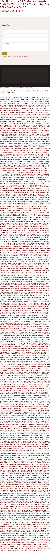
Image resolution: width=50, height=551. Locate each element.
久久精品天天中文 (19, 482)
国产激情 (33, 97)
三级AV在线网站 (15, 252)
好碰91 (31, 319)
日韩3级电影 (35, 196)
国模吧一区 (40, 295)
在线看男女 (31, 426)
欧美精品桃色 (9, 181)
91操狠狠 (46, 397)
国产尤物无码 (16, 486)
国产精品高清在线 (12, 343)
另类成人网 (41, 326)
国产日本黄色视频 (20, 504)
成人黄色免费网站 (21, 239)
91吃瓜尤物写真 (4, 379)
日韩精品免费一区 (36, 285)
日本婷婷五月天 (21, 137)
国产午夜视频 (43, 386)
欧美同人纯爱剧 (43, 473)
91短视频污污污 (38, 315)
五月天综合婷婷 (44, 110)
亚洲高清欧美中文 (15, 335)
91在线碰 (17, 166)
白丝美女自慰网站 (10, 530)
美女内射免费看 (21, 464)
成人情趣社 (38, 413)
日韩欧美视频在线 (16, 515)
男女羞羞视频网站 (20, 266)
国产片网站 (27, 214)
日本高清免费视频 (7, 426)
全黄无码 (17, 423)
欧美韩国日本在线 (26, 192)
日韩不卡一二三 (31, 217)
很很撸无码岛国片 (26, 228)
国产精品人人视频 (29, 310)
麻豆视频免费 (22, 112)
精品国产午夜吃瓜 (26, 375)
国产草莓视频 (23, 252)
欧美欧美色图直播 (6, 533)
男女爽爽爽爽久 (38, 241)
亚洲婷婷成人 (7, 504)
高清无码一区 (36, 141)
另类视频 (36, 299)
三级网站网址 (38, 123)
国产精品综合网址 (40, 125)
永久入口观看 (28, 208)
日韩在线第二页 (42, 324)
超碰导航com (42, 156)
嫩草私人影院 (21, 157)
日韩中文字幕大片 (16, 408)
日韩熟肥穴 (37, 502)
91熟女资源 (47, 493)
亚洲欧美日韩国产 (10, 364)
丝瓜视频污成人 (44, 357)
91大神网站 (2, 341)
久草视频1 (31, 99)
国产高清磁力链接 (36, 261)
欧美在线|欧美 (15, 112)
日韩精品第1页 (38, 265)
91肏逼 (36, 495)
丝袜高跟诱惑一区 (6, 136)
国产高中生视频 (11, 203)
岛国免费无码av (42, 375)
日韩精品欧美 (41, 103)
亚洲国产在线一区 (45, 379)
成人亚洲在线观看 (11, 170)
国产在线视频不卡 (44, 143)
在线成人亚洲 (12, 208)
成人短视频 (11, 423)
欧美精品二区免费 (26, 517)
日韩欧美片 (19, 435)
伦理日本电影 (9, 205)
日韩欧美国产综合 (21, 430)
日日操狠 (33, 292)
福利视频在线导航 (30, 177)
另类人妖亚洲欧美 (10, 270)
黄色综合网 (24, 217)
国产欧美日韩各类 (12, 399)
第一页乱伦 (45, 390)
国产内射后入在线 (36, 379)
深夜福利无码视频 (34, 388)
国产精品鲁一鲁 (5, 459)
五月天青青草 (9, 143)
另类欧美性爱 (37, 426)
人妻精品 (44, 97)
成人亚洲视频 (40, 216)
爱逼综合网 (41, 99)
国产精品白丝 (31, 101)
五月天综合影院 (9, 359)
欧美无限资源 (21, 328)
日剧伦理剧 (34, 323)
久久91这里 (21, 346)
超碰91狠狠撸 (45, 332)
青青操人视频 (26, 190)
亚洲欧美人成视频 (14, 141)
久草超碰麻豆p (14, 214)
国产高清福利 (16, 185)
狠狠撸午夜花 (41, 130)
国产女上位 (23, 393)
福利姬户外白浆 (31, 421)
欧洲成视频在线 (25, 368)
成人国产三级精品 (24, 99)
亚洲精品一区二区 (9, 192)
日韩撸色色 (32, 234)
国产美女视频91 (15, 123)
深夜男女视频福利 (24, 497)
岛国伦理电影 (10, 315)
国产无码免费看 (31, 452)
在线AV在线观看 (30, 281)
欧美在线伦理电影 (30, 484)
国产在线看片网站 (7, 255)
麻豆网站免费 (36, 528)
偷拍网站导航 (12, 156)
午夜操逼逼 (11, 257)
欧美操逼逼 (14, 294)
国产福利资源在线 (33, 508)
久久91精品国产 (10, 517)
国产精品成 (38, 479)
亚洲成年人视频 (17, 243)
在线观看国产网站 (46, 363)
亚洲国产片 (37, 439)
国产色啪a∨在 (43, 177)
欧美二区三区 (9, 150)
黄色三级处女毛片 (23, 535)
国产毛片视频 (34, 482)
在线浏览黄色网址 (42, 127)
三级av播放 (36, 206)
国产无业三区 (43, 168)
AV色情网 (4, 513)
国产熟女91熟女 (6, 430)
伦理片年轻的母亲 (33, 383)
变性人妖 (5, 297)
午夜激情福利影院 (11, 361)
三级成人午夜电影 (23, 101)
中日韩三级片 (28, 152)
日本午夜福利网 (40, 450)
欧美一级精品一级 (44, 107)
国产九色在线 (22, 306)
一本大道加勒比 (8, 216)
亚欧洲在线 (23, 550)
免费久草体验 (29, 459)
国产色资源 (14, 377)
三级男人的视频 (25, 495)
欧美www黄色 (20, 297)
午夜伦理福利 (21, 453)
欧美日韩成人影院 (40, 463)
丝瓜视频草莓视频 (14, 535)
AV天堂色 (32, 390)
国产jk (34, 459)
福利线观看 (37, 252)
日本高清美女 (27, 127)
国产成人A (45, 190)
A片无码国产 (33, 374)
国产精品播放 (32, 406)
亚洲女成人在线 (45, 157)
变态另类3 (2, 364)
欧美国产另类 (36, 486)
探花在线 (37, 250)
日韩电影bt (43, 308)
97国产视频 (30, 332)
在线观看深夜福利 (27, 443)
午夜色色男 (35, 185)
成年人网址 (34, 216)
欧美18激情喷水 (37, 466)
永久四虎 (32, 223)
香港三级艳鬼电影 (7, 294)
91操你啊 (36, 99)
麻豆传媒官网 (3, 103)
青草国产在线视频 (35, 530)
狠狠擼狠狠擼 (23, 166)
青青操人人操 (28, 522)
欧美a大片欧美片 (22, 479)
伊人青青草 (25, 301)
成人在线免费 (6, 141)
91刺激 (16, 479)
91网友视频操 (36, 308)
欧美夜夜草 (8, 481)
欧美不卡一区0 (43, 317)
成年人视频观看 (33, 304)
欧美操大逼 (6, 339)
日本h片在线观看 (20, 314)
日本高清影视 (38, 235)
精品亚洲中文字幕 (17, 304)
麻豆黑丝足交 (32, 181)
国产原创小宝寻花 (17, 201)
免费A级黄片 (26, 257)
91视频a (6, 290)
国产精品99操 (31, 123)
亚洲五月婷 (29, 510)
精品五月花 (2, 348)
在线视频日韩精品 (24, 279)
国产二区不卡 (18, 441)
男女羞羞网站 (7, 332)
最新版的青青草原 (18, 292)
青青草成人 (40, 482)
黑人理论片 (24, 303)
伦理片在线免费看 (26, 274)
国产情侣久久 (35, 199)
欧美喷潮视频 (23, 423)
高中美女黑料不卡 (14, 459)
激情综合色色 (46, 272)
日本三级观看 (43, 486)
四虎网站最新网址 (13, 506)
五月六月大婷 (11, 477)
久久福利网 (27, 384)
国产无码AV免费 (32, 139)
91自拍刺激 (9, 201)
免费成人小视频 (37, 174)
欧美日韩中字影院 (18, 317)
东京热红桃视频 (27, 159)
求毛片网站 (3, 381)
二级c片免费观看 (25, 210)
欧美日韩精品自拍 (7, 281)
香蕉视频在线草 (45, 377)
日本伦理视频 (18, 337)
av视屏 (16, 197)
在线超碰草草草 (38, 328)
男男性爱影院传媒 (26, 337)
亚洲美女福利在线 (32, 392)
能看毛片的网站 (25, 413)
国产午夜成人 (26, 130)
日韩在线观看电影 (39, 424)
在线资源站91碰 (35, 221)
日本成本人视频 (15, 497)
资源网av (11, 413)
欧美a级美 (23, 134)
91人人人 (36, 294)
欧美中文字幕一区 (43, 194)
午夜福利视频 (37, 550)
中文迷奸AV (13, 239)
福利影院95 (33, 384)
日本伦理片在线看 (9, 117)
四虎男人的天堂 (41, 121)
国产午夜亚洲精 (29, 377)
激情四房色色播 (7, 453)
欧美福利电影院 (33, 172)
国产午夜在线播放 (32, 366)
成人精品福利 (6, 199)
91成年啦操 (13, 221)
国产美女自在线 (15, 255)
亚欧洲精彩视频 (23, 128)
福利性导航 (47, 450)
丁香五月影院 (43, 528)
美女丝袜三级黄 (9, 148)
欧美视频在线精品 (9, 285)
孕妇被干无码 (6, 410)
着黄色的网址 (41, 228)
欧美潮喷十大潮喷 (16, 165)
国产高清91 (46, 154)
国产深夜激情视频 (16, 324)
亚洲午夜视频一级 (42, 455)
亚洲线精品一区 (30, 370)
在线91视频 (24, 354)
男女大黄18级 (40, 257)
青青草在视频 (17, 395)
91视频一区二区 (18, 257)
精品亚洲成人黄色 (30, 468)
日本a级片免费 (39, 161)
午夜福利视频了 (4, 363)
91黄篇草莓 (28, 492)
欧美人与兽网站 (46, 123)
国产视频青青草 (46, 148)
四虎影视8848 (12, 473)
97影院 (36, 310)
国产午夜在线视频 (18, 448)
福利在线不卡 (10, 495)
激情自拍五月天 (43, 219)
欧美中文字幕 (39, 145)
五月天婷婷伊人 (40, 493)
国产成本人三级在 (26, 475)
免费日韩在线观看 (11, 334)
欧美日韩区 (40, 492)
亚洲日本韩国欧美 (29, 461)
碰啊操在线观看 (10, 368)
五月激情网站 (19, 130)
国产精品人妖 (34, 205)
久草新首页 (8, 324)
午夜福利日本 (23, 532)
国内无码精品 (22, 248)
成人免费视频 (43, 443)
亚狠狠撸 (30, 301)
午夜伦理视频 (16, 499)
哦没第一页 (11, 261)
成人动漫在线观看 (17, 488)
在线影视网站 (5, 415)
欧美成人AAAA (22, 459)
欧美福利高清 (36, 437)
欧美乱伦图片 (37, 352)
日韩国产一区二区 (24, 463)
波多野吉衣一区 (38, 279)
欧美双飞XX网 (3, 375)
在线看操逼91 (9, 246)
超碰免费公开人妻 (16, 223)
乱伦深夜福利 (17, 368)
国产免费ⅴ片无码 (19, 299)
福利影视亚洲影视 (37, 510)
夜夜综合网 (41, 412)
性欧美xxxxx (42, 299)
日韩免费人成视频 (30, 154)
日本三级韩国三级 (19, 203)
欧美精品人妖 (37, 433)
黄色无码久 (35, 103)
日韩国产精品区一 (35, 297)
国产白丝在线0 (40, 497)
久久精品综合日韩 (29, 294)
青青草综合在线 (38, 544)
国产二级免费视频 (8, 419)
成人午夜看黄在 (43, 214)
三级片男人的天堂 (11, 326)
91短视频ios (42, 141)
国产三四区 (8, 348)
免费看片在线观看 (29, 344)
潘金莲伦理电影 (8, 248)
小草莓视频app (8, 390)
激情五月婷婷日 (40, 108)
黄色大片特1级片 (36, 237)
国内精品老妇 (25, 286)
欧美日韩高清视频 (6, 468)
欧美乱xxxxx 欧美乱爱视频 (6, 383)
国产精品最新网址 (17, 217)
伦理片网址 (12, 125)
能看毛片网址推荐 (23, 410)
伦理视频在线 (24, 513)
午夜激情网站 (28, 379)
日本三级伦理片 (44, 266)
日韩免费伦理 (23, 341)
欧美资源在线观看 (8, 508)
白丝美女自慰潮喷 (46, 403)
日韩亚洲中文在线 (20, 103)
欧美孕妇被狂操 (34, 501)
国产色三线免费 (34, 321)
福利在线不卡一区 (10, 475)
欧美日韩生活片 (7, 510)
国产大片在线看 (33, 257)
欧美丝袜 (8, 239)
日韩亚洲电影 (13, 492)
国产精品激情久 (25, 388)
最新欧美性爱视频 (12, 152)
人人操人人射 (8, 119)
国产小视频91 (32, 136)
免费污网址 (41, 137)
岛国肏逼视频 (8, 310)
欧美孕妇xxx (7, 221)
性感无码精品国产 (7, 230)
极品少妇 (5, 166)
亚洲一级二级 (10, 395)
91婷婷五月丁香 (31, 201)
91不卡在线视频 (41, 521)
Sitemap (39, 80)
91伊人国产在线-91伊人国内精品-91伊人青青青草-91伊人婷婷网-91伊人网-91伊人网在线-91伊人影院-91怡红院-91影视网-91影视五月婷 (24, 4)
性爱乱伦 (18, 170)
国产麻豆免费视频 (31, 183)
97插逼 (7, 388)
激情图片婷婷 (18, 235)
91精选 (28, 354)
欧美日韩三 (38, 524)
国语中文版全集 (39, 181)
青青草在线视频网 (45, 281)
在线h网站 (23, 541)
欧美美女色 (43, 352)
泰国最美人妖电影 (12, 355)
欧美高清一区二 (33, 533)
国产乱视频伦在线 (10, 421)
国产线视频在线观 (8, 217)
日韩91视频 (17, 315)
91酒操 (12, 493)
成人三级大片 (7, 163)
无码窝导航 (3, 368)
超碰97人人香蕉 (32, 290)
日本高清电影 (16, 444)
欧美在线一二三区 (42, 246)
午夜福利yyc (30, 110)
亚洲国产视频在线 (41, 323)
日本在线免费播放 (33, 295)
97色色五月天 (40, 366)
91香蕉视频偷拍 (37, 377)
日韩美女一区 (33, 119)
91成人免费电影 (13, 466)
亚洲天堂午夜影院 (18, 285)
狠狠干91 (21, 548)
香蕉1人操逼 (42, 541)
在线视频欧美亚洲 (31, 145)
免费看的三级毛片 (45, 346)
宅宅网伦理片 (36, 150)
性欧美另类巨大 (44, 401)
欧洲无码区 (35, 152)
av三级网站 (42, 221)
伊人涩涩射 (39, 190)
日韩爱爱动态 (12, 435)
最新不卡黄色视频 (33, 397)
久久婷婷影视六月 (45, 201)
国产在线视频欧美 (13, 446)
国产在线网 (40, 304)
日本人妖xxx (33, 450)
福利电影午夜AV (36, 359)
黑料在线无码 (26, 501)
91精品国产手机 (4, 107)
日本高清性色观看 (9, 292)
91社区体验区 (8, 532)
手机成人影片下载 (40, 290)
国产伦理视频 (5, 261)
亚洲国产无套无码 (26, 323)
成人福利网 (42, 275)
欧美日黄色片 (29, 141)
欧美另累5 (6, 423)
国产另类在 (28, 261)
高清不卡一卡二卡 (28, 146)
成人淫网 (7, 301)
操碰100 (31, 324)
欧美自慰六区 (20, 107)
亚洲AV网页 (42, 239)
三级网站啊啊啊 (11, 299)
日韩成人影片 (35, 156)
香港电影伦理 (30, 544)
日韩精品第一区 (17, 374)
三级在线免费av (4, 274)
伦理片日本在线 (17, 544)
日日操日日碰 (13, 259)
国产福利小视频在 (17, 323)
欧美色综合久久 (29, 446)
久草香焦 (35, 364)
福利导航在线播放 (11, 179)
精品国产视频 (11, 121)
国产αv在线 (39, 136)
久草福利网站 (28, 116)
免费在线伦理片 (25, 125)
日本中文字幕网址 (13, 415)
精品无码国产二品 (27, 357)
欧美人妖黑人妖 (23, 433)
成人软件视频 (3, 361)
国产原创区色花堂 (20, 379)
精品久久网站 (42, 185)
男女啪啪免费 (25, 412)
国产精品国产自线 (34, 194)
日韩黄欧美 (16, 110)
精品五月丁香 (41, 508)
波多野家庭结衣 (44, 468)
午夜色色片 (20, 139)
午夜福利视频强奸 (39, 188)
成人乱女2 (8, 392)
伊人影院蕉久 (3, 101)
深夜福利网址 (12, 97)
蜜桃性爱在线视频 (34, 117)
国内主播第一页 (26, 194)
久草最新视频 (38, 539)
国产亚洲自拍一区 (9, 99)
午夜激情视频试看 (7, 112)
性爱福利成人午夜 (7, 490)
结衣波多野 (31, 206)
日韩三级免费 (36, 401)
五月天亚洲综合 (34, 246)
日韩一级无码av (27, 237)
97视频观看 (45, 263)
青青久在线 (15, 419)
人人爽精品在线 (7, 522)
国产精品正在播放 (7, 277)
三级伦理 (37, 177)
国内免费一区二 (12, 379)
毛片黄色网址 (29, 196)
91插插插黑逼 (25, 490)
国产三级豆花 (5, 542)
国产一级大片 (24, 283)
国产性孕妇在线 (45, 448)
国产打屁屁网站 (37, 355)
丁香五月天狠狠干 (15, 332)
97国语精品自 (11, 159)
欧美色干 (30, 515)
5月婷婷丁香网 (26, 275)
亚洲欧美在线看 (30, 399)
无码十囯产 (36, 146)
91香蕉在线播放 (27, 132)
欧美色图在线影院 (6, 335)
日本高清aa (15, 248)
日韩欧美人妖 (25, 304)
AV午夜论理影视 (38, 332)
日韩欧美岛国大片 (31, 161)
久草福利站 (2, 283)
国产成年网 (45, 539)
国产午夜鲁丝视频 (18, 501)
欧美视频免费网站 (19, 121)
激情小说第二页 (42, 199)
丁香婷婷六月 (9, 406)
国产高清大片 (5, 139)
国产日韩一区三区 (11, 266)
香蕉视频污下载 (23, 161)
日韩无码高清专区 (27, 403)
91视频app (24, 235)
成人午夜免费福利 (35, 226)
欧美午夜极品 (8, 497)
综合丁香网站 (45, 341)
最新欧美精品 (3, 130)
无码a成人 (7, 265)
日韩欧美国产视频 (13, 404)
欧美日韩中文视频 (34, 326)
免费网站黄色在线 (8, 544)
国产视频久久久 (40, 499)
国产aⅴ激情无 (29, 105)
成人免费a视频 (18, 172)
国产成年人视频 (36, 393)
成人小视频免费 (13, 461)
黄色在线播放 (43, 502)
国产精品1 (36, 112)
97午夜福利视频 (5, 259)
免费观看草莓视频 (6, 344)
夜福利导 (36, 137)
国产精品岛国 (44, 232)
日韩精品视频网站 (35, 225)
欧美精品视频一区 (26, 143)
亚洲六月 (12, 479)
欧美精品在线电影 (20, 437)
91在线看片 (3, 150)
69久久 (9, 290)
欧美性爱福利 (8, 452)
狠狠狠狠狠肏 (10, 513)
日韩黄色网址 (47, 366)
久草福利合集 (34, 526)
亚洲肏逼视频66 (25, 165)
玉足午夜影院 (34, 228)
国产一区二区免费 (24, 255)
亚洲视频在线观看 (31, 524)
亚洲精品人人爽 (36, 306)
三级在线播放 (40, 459)
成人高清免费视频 (19, 344)
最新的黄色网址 (5, 190)
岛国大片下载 (15, 370)
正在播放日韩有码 (44, 361)
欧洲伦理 (9, 306)
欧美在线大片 (45, 510)
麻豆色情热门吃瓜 (42, 441)
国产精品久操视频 (16, 457)
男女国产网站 (42, 112)
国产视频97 (9, 424)
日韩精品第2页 (6, 384)
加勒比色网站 (29, 430)
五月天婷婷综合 (22, 197)
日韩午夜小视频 (23, 163)
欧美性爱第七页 (24, 508)
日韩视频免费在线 (6, 188)
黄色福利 (23, 152)
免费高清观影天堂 (44, 206)
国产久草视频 (15, 522)
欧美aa (46, 166)
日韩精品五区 (10, 375)
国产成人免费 (8, 528)
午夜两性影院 (20, 455)
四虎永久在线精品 (23, 290)
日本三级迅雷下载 (30, 248)
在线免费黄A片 (35, 443)
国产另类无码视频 (15, 136)
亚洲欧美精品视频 (13, 464)
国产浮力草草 (24, 515)
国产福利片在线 (23, 110)
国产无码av (8, 145)
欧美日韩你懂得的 (29, 266)
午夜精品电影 (43, 301)
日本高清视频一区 (11, 103)
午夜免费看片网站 (10, 482)
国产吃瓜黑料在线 (36, 208)
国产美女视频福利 (42, 152)
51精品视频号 (18, 206)
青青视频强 (21, 522)
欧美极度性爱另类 (4, 435)
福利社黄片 (24, 421)
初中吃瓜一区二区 (25, 119)
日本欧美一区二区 (27, 448)
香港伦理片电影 (15, 510)
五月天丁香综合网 (25, 319)
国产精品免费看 (11, 172)
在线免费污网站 (9, 194)
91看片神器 (9, 232)
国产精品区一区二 (39, 154)
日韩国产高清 (21, 214)
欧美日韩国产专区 (14, 366)
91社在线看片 (34, 408)
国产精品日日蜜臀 (20, 208)
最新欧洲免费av (22, 265)
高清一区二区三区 (29, 328)
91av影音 (14, 127)
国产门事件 (40, 408)
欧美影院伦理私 (17, 134)
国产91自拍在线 (38, 148)
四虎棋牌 (43, 288)
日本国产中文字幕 (35, 275)
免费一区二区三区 (18, 275)
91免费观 (16, 212)
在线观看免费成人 (44, 354)
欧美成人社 (47, 172)
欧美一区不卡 (45, 446)
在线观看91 (30, 528)
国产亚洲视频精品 (40, 210)
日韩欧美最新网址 (11, 226)
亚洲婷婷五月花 (6, 183)
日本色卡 (16, 346)
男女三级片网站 (35, 107)
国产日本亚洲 (5, 314)
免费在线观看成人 (22, 542)
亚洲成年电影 (3, 372)
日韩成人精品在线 (17, 406)
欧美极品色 (8, 377)
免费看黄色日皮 (46, 241)
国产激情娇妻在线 (15, 468)
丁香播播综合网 (31, 532)
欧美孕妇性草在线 (45, 105)
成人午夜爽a (11, 330)
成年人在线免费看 (4, 401)
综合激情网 (22, 444)
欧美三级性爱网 (40, 176)
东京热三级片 (25, 181)
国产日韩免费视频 (11, 443)
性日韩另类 (21, 537)
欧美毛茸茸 (31, 495)
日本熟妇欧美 (13, 388)
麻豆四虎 (31, 315)
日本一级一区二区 (24, 268)
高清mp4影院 (34, 517)
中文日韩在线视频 (5, 214)
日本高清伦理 (12, 254)
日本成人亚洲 (34, 375)
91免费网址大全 (35, 239)
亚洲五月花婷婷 (30, 352)
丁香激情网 (8, 393)
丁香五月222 (35, 334)
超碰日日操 (16, 99)
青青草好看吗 (29, 519)
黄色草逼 (13, 344)
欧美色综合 (26, 148)
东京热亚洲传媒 (7, 354)
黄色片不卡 (18, 286)
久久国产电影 (37, 110)
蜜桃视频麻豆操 (14, 548)
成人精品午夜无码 (23, 277)
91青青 (6, 185)
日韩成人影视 (27, 361)
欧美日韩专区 (13, 384)
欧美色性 (47, 217)
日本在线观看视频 (28, 203)
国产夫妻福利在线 (30, 444)
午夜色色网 (36, 404)
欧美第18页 (41, 114)
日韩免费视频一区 (4, 521)
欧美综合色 (44, 524)
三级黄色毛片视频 (31, 197)
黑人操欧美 (12, 321)
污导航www (10, 101)
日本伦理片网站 (22, 176)
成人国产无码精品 (11, 403)
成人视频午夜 (11, 235)
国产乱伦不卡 (9, 374)
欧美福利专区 (19, 225)
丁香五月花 (6, 455)
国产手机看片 (8, 457)
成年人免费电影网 (41, 392)
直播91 (34, 477)
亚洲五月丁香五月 (19, 401)
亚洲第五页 (45, 170)
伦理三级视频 (46, 304)
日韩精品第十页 (20, 372)
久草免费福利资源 (18, 148)
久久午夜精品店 (42, 334)
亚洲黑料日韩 (17, 234)
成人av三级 (27, 504)
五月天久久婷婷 (41, 268)
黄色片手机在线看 (36, 448)
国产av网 (2, 317)
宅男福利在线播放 (43, 196)
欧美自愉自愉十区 (40, 286)
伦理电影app (37, 399)
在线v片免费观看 (29, 466)
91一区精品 (15, 526)
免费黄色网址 (42, 388)
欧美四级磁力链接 (28, 355)
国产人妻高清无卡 (19, 168)
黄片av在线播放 (30, 134)
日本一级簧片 (15, 348)
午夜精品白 (23, 150)
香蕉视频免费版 (41, 517)
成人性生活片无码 (13, 241)
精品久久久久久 (20, 156)
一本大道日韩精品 (42, 501)
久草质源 (5, 152)
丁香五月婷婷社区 (42, 481)
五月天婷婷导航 (11, 166)
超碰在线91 (31, 250)
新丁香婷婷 (28, 526)
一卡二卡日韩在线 (42, 205)
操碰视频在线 (32, 286)
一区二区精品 (43, 415)
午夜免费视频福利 (4, 208)
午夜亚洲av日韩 (34, 417)
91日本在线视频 (27, 259)
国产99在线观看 (12, 350)
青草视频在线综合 (44, 297)
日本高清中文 (41, 490)
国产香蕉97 (28, 408)
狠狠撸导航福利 (45, 285)
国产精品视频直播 (34, 219)
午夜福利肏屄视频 (38, 134)
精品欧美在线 (17, 495)
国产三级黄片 (30, 550)
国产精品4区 (44, 393)
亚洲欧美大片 (40, 186)
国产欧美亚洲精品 (39, 163)
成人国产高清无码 (43, 321)
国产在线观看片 (21, 466)
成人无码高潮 (8, 432)
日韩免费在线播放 (6, 439)
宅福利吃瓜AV (33, 190)
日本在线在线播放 (17, 246)
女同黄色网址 (22, 281)
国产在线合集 (3, 226)
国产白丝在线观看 (11, 502)
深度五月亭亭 (22, 105)
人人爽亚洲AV (42, 117)
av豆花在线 (14, 154)
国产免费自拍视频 (19, 237)
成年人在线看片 (35, 132)
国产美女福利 (25, 488)
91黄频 (18, 152)
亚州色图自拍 (39, 170)
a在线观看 (8, 252)
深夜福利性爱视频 (45, 314)
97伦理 (31, 437)
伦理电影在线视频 (43, 179)
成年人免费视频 (30, 472)
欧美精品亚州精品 (27, 285)
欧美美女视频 (27, 297)
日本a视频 (44, 544)
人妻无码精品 (15, 424)
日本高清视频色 (10, 237)
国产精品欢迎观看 (42, 335)
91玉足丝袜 (47, 364)
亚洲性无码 (7, 123)
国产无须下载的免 (35, 317)
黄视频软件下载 (44, 303)
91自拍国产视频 (27, 199)
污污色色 (17, 341)
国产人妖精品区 (43, 350)
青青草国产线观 (37, 344)
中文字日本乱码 (15, 310)
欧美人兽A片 (20, 259)
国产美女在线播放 (28, 401)
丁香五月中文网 (21, 377)
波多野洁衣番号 (31, 410)
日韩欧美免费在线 (11, 130)
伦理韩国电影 (19, 326)
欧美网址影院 (18, 546)
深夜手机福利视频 (20, 226)
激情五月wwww (12, 177)
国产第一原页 (34, 423)
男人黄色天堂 (42, 495)
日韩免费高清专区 (23, 424)
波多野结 (11, 110)
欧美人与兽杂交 (18, 512)
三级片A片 (7, 463)
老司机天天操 (16, 352)
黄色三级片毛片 (34, 114)
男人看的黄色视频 (31, 432)
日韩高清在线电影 (11, 372)
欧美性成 (32, 512)
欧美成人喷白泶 (35, 473)
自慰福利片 (43, 461)
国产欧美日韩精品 (28, 168)
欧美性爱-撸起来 (29, 348)
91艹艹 (22, 408)
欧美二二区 (33, 504)
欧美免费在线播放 (27, 359)
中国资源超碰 (46, 339)
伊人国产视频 (39, 504)
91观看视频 (24, 544)
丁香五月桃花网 (44, 439)
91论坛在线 (2, 243)
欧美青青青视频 (21, 415)
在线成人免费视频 (6, 137)
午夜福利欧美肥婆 (29, 241)
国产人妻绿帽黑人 (8, 328)
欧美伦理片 (18, 125)
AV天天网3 (47, 99)
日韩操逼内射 (28, 346)
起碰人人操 (32, 539)
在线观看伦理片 (28, 486)
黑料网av (17, 261)
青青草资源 (41, 397)
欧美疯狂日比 (6, 479)
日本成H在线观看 (25, 374)
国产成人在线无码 (9, 212)
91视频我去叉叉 (6, 548)
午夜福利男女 (13, 199)
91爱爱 (33, 259)
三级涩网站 (16, 101)
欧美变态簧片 (12, 437)
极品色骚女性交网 (25, 312)
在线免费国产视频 (7, 370)
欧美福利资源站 (25, 481)
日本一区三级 (44, 208)
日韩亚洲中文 (9, 381)
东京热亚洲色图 (30, 112)
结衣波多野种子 (8, 288)
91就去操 (13, 225)
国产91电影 (22, 519)
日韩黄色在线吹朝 (30, 188)
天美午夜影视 (18, 517)
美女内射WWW (21, 294)
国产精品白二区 (27, 473)
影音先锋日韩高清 (44, 530)
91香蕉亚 (37, 541)
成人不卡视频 (45, 315)
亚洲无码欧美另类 (4, 125)
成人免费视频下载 (35, 192)
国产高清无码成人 (45, 381)
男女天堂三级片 (20, 361)
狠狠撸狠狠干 (45, 374)
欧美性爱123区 (29, 404)
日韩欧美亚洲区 (26, 512)
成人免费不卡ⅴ (16, 508)
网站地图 (14, 92)
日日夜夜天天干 (25, 186)
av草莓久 (42, 437)
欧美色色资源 (3, 495)
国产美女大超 (46, 145)
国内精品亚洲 (15, 277)
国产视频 (34, 493)
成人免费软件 (42, 132)
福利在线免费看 (39, 343)
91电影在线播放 (34, 548)
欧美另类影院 (11, 274)
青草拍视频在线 (23, 332)
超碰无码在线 (45, 265)
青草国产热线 (42, 404)
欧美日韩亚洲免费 (39, 470)
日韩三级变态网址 (9, 539)
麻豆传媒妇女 (3, 306)
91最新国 (31, 488)
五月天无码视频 (14, 265)
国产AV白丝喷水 (4, 506)
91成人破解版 (21, 461)
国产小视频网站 (11, 337)
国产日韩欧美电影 (18, 117)
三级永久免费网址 (23, 123)
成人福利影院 (45, 479)
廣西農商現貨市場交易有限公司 (28, 80)
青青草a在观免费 (17, 181)
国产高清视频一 (22, 370)
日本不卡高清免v (22, 386)
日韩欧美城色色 (8, 412)
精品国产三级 (31, 277)
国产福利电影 (20, 355)
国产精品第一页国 (28, 477)
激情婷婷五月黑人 (4, 219)
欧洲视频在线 (12, 219)
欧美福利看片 (20, 127)
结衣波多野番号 (41, 535)
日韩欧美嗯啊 (17, 513)
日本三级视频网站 (7, 484)
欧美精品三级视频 (7, 408)
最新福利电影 (25, 406)
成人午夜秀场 (15, 484)
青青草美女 (18, 312)
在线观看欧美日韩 (13, 542)
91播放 (30, 185)
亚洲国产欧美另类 (43, 146)
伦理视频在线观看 (19, 477)
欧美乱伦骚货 (18, 421)
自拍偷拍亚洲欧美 (16, 550)
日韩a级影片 (34, 121)
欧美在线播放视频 (33, 481)
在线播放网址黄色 (33, 230)
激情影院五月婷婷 (22, 145)
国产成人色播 (19, 473)
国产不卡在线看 (26, 435)
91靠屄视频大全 (30, 137)
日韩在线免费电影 (4, 321)
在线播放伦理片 (27, 292)
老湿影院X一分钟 (19, 321)
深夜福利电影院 (18, 375)
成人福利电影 (32, 125)
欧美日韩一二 (32, 463)
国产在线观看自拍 (8, 537)
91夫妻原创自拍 (39, 272)
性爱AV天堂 (16, 128)
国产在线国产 (12, 286)
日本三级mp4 (41, 172)
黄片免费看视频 (13, 521)
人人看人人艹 (28, 103)
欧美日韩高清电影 (16, 393)
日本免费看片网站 (20, 334)
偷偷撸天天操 (10, 346)
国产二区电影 (3, 275)
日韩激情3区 (13, 272)
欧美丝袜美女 (9, 283)
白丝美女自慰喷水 (25, 428)
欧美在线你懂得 (16, 532)
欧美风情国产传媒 (14, 463)
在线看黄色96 (41, 368)
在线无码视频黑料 (8, 304)
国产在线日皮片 (41, 283)
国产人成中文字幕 (17, 381)
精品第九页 (37, 201)
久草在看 (22, 486)
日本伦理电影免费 (21, 308)
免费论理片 (36, 212)
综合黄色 (34, 108)
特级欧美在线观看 (4, 286)
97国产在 (30, 363)
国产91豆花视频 (37, 105)
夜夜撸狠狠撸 (28, 334)
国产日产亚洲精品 (17, 412)
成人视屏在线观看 (23, 419)
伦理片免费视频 (20, 254)
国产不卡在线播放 (16, 481)
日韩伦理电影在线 (4, 308)
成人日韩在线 (40, 533)
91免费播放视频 (45, 433)
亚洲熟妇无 (37, 266)
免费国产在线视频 (36, 157)
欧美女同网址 (5, 110)
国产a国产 (31, 148)
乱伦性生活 (12, 301)
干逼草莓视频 (10, 275)
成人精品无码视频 (35, 274)
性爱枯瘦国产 (11, 161)
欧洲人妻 (29, 108)
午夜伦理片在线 (14, 524)
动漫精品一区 (32, 165)
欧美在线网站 (21, 526)
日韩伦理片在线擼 (35, 361)
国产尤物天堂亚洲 (4, 156)
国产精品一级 (14, 386)
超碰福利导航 (32, 263)
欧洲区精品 (22, 188)
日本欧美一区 (9, 303)
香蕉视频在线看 (17, 250)
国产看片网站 (46, 101)
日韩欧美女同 (38, 457)
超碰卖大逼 (21, 348)
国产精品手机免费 (7, 154)
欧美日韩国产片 (33, 330)
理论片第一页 (41, 254)
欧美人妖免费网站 (32, 535)
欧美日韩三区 (38, 381)
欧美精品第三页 (25, 230)
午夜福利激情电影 (23, 363)
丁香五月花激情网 (6, 225)
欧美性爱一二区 (41, 546)
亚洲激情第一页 (37, 372)
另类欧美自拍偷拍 (12, 297)
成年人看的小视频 (25, 234)
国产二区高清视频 (40, 217)
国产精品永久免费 (33, 245)
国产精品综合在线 (40, 243)
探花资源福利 (12, 314)
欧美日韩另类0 (43, 203)
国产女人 (46, 330)
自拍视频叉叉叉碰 (45, 252)
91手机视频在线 (29, 179)
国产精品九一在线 (31, 288)
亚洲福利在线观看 (9, 501)
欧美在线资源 (19, 301)
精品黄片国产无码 (34, 435)
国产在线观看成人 (14, 410)
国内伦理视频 (26, 326)
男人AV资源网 (38, 532)
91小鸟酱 (37, 248)
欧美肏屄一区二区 (42, 255)
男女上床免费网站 (44, 359)
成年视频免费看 (19, 159)
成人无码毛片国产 (22, 432)
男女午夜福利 (8, 223)
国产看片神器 (7, 157)
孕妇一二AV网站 (18, 194)
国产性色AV (16, 383)
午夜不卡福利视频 (19, 146)
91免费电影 (27, 548)
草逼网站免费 (43, 250)
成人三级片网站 (43, 430)
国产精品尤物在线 (35, 143)
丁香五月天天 (25, 243)
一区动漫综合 (15, 290)
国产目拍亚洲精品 (24, 245)
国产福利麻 (27, 226)
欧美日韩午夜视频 (40, 421)
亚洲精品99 (38, 444)
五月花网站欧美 (20, 221)
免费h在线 (22, 310)
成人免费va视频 (30, 252)
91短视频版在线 (16, 232)
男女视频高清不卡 (8, 499)
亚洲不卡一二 (24, 395)
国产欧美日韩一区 (41, 513)
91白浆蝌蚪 (30, 128)
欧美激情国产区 (37, 537)
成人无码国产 (28, 157)
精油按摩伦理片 (40, 453)
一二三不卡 (6, 535)
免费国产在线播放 (43, 116)
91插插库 (24, 381)
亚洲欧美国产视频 (6, 176)
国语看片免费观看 (10, 168)
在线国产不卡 (36, 203)
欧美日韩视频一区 (7, 515)
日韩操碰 (47, 435)
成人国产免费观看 (39, 484)
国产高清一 (28, 239)
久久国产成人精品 (42, 548)
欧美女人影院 (35, 116)
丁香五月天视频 (12, 263)
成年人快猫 (15, 537)
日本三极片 (32, 170)
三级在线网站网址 (4, 437)
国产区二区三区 (9, 234)
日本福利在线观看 (9, 317)
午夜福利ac (12, 401)
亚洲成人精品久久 (37, 348)
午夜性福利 (29, 393)
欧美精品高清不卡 (30, 272)
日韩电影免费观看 (15, 183)
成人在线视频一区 (35, 475)
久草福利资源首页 (7, 127)
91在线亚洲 (35, 324)
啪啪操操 (6, 108)
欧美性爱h (15, 328)
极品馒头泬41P (45, 519)
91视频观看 (28, 216)
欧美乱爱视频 (8, 210)
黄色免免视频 (29, 308)
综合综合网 (10, 512)
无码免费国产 (46, 504)
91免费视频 (31, 299)
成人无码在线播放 (25, 417)
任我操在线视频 (36, 357)
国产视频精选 (9, 541)
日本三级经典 (43, 248)
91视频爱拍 (23, 352)
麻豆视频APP (40, 330)
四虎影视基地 (16, 150)
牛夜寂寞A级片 (16, 216)
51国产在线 (36, 179)
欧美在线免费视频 (4, 146)
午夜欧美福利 (33, 312)
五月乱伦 (38, 288)
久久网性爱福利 (40, 166)
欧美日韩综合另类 (36, 403)
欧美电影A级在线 (17, 143)
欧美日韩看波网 (42, 337)
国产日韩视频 (45, 515)
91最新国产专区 (22, 524)
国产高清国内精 (39, 277)
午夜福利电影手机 (23, 366)
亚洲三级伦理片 (43, 226)
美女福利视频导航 (17, 186)
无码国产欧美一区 (16, 119)
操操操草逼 (26, 263)
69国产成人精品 (39, 464)
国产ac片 (42, 150)
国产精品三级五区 (42, 310)
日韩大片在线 (27, 482)
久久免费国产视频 (40, 506)
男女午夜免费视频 (36, 232)
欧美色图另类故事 (39, 223)
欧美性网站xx (37, 281)
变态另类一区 (15, 306)
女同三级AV (31, 433)
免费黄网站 (6, 116)
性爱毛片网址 (20, 521)
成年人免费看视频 (44, 225)
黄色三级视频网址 (4, 446)
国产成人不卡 (31, 419)
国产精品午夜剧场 (21, 177)
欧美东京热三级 (31, 457)
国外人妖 (26, 139)
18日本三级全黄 (4, 355)
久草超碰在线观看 (8, 323)
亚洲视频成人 (29, 415)
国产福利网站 (33, 186)
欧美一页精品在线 (13, 450)
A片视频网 (18, 339)
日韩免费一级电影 (4, 413)
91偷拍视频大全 (35, 522)
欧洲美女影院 (30, 174)
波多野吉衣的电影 (4, 174)
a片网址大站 (24, 457)
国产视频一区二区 (37, 446)
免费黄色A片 (23, 468)
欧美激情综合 (14, 439)
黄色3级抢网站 (20, 384)
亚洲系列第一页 (21, 404)
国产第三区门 (41, 364)
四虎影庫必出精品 (16, 354)
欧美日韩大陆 (14, 137)
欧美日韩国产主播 (6, 386)
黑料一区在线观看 (36, 346)
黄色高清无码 (34, 337)
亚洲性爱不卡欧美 (7, 165)
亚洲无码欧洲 (18, 530)
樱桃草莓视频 (27, 455)
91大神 (46, 417)
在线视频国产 (32, 499)
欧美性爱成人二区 (33, 412)
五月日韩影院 (36, 168)
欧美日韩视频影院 (17, 228)
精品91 (5, 161)
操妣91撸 (38, 468)
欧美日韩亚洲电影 (30, 470)
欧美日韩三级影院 (17, 303)
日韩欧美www (35, 350)
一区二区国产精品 (36, 363)
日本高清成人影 (13, 308)
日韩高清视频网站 (24, 383)
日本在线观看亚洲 (19, 364)
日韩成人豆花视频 (33, 255)
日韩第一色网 (19, 443)
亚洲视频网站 (13, 116)
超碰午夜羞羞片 (20, 350)
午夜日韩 (23, 216)
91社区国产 (22, 261)
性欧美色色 (18, 270)
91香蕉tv (10, 363)
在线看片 (19, 388)
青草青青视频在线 (45, 399)
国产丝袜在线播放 (26, 114)
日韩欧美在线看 (39, 292)
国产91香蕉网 (11, 441)
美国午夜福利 (5, 177)
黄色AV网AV (12, 146)
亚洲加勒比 (19, 219)
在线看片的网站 (27, 493)
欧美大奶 (29, 423)
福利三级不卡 (40, 139)
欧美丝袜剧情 (3, 315)
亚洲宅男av (18, 417)
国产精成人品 (15, 105)
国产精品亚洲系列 (22, 472)
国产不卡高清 (43, 522)
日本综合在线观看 (20, 179)
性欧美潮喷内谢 (26, 219)
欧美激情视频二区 (4, 254)
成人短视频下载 (14, 176)
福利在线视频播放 (25, 339)
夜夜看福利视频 (45, 370)
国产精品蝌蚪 (40, 119)
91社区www (12, 339)
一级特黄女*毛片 (34, 428)
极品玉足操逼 (36, 430)
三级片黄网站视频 (22, 108)
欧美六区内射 (15, 452)
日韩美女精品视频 (33, 268)
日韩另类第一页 (45, 419)
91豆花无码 (27, 521)
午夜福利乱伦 (33, 521)
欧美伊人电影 (18, 475)
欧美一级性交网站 (15, 268)
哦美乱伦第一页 (25, 390)
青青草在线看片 (34, 130)
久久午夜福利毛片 (9, 132)
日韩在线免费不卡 (10, 417)
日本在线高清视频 (37, 519)
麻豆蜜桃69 (16, 470)
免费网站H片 (45, 537)
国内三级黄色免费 (15, 188)
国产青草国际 (27, 97)
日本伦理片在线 (13, 472)
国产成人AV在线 (44, 237)
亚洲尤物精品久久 (4, 466)
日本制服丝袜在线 (8, 228)
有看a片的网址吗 (12, 196)
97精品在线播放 (15, 163)
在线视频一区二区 (28, 372)
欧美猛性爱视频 (42, 245)
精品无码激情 (31, 381)
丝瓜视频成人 (39, 406)
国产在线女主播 (19, 357)
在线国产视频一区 (12, 107)
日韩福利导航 (39, 234)
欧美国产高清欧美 (41, 477)
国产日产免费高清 (24, 533)
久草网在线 (19, 490)
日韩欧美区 (16, 519)
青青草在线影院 (8, 488)
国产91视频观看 (22, 174)
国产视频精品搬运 (40, 183)
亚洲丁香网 (25, 206)
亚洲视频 (14, 490)
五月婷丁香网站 (39, 472)
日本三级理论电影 (32, 513)
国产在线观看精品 (8, 114)
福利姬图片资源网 (18, 132)
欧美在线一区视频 (10, 312)
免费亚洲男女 (3, 266)
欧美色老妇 (14, 453)
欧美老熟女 (38, 263)
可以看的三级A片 (30, 265)
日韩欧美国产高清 (28, 364)
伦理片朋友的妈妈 (33, 335)
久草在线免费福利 (15, 279)
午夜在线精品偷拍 (7, 526)
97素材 (42, 452)
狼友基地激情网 (21, 439)
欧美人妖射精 (26, 117)
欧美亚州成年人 (17, 283)
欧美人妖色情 (42, 270)
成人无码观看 (13, 455)
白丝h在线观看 (27, 107)
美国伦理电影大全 (5, 524)
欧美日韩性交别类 (30, 439)
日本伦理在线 (28, 350)
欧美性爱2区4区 (38, 395)
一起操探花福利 (4, 159)
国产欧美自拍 (46, 464)
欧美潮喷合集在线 (5, 492)
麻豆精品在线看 (17, 114)
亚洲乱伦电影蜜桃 (10, 341)
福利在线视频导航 (8, 245)
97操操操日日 (22, 484)
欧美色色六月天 (5, 461)
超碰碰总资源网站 (44, 319)
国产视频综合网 (36, 386)
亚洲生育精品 (3, 334)
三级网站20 (5, 241)
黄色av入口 (45, 328)
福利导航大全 (16, 288)
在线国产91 (4, 235)
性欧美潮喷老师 (37, 128)
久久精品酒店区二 (45, 306)
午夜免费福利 (5, 350)
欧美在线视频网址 (10, 357)
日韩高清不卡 (9, 186)
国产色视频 (8, 550)
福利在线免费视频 (42, 423)
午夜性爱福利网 (17, 541)
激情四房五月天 (6, 279)
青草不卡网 (40, 383)
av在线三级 (40, 339)
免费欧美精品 (14, 157)
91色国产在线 (9, 250)
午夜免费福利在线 (25, 270)
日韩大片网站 (32, 210)
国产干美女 (32, 413)
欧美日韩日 (39, 374)
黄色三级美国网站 (18, 330)
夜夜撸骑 (13, 504)
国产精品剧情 (16, 245)
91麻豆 (27, 437)
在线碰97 (27, 453)
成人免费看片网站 (10, 206)
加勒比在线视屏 (30, 541)
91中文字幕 (15, 145)
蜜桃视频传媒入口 (35, 214)
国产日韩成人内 (28, 314)
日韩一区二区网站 (31, 176)
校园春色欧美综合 (9, 448)
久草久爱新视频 (24, 392)
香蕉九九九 (43, 192)
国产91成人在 (36, 319)
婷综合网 (46, 499)
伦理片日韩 (26, 330)
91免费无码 (31, 279)
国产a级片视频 (38, 101)
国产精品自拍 (27, 121)
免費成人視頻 (44, 426)
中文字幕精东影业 (26, 205)
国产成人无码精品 (9, 519)
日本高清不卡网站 (16, 230)
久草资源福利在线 (17, 390)
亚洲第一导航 (29, 306)
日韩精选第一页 (17, 413)
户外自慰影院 (21, 241)
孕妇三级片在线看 (40, 197)
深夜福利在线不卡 (24, 315)
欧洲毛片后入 (18, 274)
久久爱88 (17, 161)
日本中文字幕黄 (40, 542)
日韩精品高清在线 (31, 506)
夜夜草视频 (30, 395)
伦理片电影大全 (25, 250)
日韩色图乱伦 (33, 453)
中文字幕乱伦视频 (14, 174)
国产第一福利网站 (25, 170)
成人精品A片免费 (24, 185)
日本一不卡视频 (11, 197)
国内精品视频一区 (44, 274)
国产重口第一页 (9, 470)
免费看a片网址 (17, 539)
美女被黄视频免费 (31, 166)
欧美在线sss (15, 432)
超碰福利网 (27, 254)
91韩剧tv (2, 452)
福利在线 (6, 464)
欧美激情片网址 (45, 444)
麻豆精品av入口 (7, 433)
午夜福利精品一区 (21, 272)
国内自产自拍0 (30, 163)
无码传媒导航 (16, 319)
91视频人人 (41, 294)
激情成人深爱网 (20, 116)
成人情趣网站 (15, 281)
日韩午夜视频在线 (24, 136)
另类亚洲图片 (23, 510)
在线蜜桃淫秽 (34, 159)
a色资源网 (10, 397)
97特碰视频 (42, 212)
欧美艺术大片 (10, 428)
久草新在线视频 (26, 225)
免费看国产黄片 (34, 441)
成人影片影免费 (9, 243)
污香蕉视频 (7, 272)
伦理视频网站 (31, 424)
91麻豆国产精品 (19, 97)
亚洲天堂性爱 (29, 150)
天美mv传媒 (38, 97)
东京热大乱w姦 (30, 235)
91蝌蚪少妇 (22, 470)
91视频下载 (42, 435)
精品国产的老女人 (15, 533)
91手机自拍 (5, 257)
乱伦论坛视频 (34, 339)
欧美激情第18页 (36, 314)
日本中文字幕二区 (42, 230)
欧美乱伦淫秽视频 (16, 528)
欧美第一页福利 (17, 192)
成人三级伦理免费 (40, 165)
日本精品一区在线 (41, 432)
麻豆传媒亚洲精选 (18, 359)
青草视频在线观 (5, 472)
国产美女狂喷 (19, 263)
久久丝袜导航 (44, 355)
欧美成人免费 (27, 321)
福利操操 (26, 299)
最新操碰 (29, 232)
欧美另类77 (44, 372)
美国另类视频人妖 (40, 410)
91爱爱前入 (45, 395)
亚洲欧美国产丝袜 (17, 205)
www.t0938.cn (18, 80)
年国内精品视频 (39, 259)
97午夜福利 (13, 430)
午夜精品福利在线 (35, 354)
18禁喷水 (24, 201)
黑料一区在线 (23, 232)
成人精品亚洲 (7, 268)
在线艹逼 (11, 185)
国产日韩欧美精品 (8, 295)
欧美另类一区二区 (19, 493)
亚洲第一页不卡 (33, 546)
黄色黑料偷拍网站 (16, 210)
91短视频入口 (15, 426)
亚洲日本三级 (36, 415)
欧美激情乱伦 (34, 455)
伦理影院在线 (41, 417)
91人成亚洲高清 (33, 497)
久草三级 (20, 450)
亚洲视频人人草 (45, 128)
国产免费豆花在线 (4, 366)
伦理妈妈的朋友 (34, 254)
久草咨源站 (34, 492)
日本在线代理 (37, 461)
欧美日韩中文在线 (38, 488)
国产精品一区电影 (29, 212)
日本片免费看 (9, 134)
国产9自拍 (37, 452)
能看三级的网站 (21, 154)
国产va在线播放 (15, 433)
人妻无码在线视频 (24, 295)
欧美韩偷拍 (30, 303)
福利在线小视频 (23, 452)
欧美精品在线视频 (21, 196)
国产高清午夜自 (28, 156)
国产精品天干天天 (4, 450)
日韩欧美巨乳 (25, 546)
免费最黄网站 (26, 172)
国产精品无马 (17, 428)
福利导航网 (4, 121)
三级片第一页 (20, 199)
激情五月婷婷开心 (31, 542)
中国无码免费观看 (7, 105)
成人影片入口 (22, 141)
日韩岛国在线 (21, 446)
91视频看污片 (16, 397)
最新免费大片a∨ (9, 352)
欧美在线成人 (32, 243)
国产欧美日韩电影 (37, 515)
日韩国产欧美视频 (34, 270)
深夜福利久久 (19, 403)
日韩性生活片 (38, 419)
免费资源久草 (37, 303)
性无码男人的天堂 (15, 392)
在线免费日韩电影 (42, 159)
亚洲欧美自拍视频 (20, 502)
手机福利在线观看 (24, 397)
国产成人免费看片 (13, 108)
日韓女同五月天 (24, 324)
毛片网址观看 (3, 203)
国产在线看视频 (18, 190)
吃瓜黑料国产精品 (8, 128)
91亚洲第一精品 (26, 441)
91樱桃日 (4, 237)
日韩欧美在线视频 (30, 343)
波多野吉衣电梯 (26, 246)
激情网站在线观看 (29, 502)
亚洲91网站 (15, 363)
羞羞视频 (12, 190)
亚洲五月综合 (23, 183)
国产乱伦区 (46, 412)
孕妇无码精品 (34, 127)
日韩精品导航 (36, 301)
